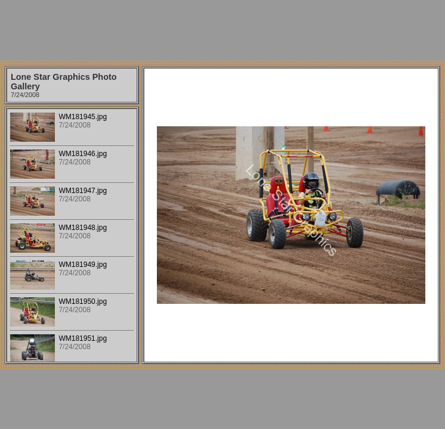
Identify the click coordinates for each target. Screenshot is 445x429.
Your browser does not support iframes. (72, 235)
